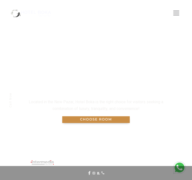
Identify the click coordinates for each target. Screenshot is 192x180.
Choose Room (96, 120)
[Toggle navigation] (176, 13)
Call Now (10, 100)
